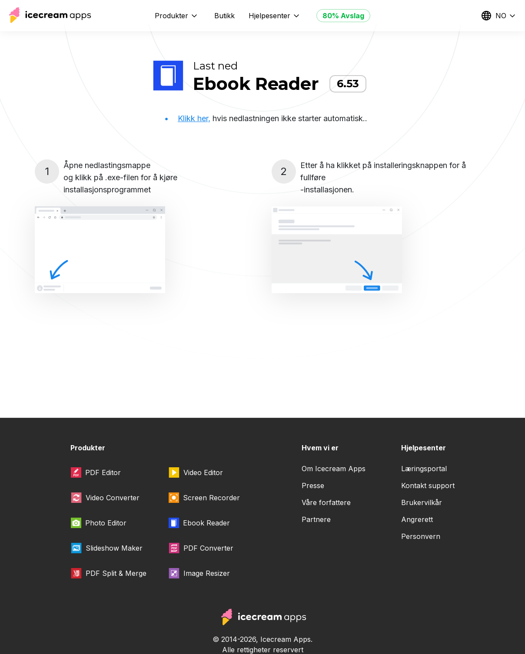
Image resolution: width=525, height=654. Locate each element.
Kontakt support (428, 485)
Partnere (316, 519)
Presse (313, 485)
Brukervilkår (421, 502)
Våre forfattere (326, 502)
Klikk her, (194, 118)
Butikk (224, 15)
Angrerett (417, 519)
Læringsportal (424, 468)
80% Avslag (343, 15)
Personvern (420, 536)
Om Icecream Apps (334, 468)
